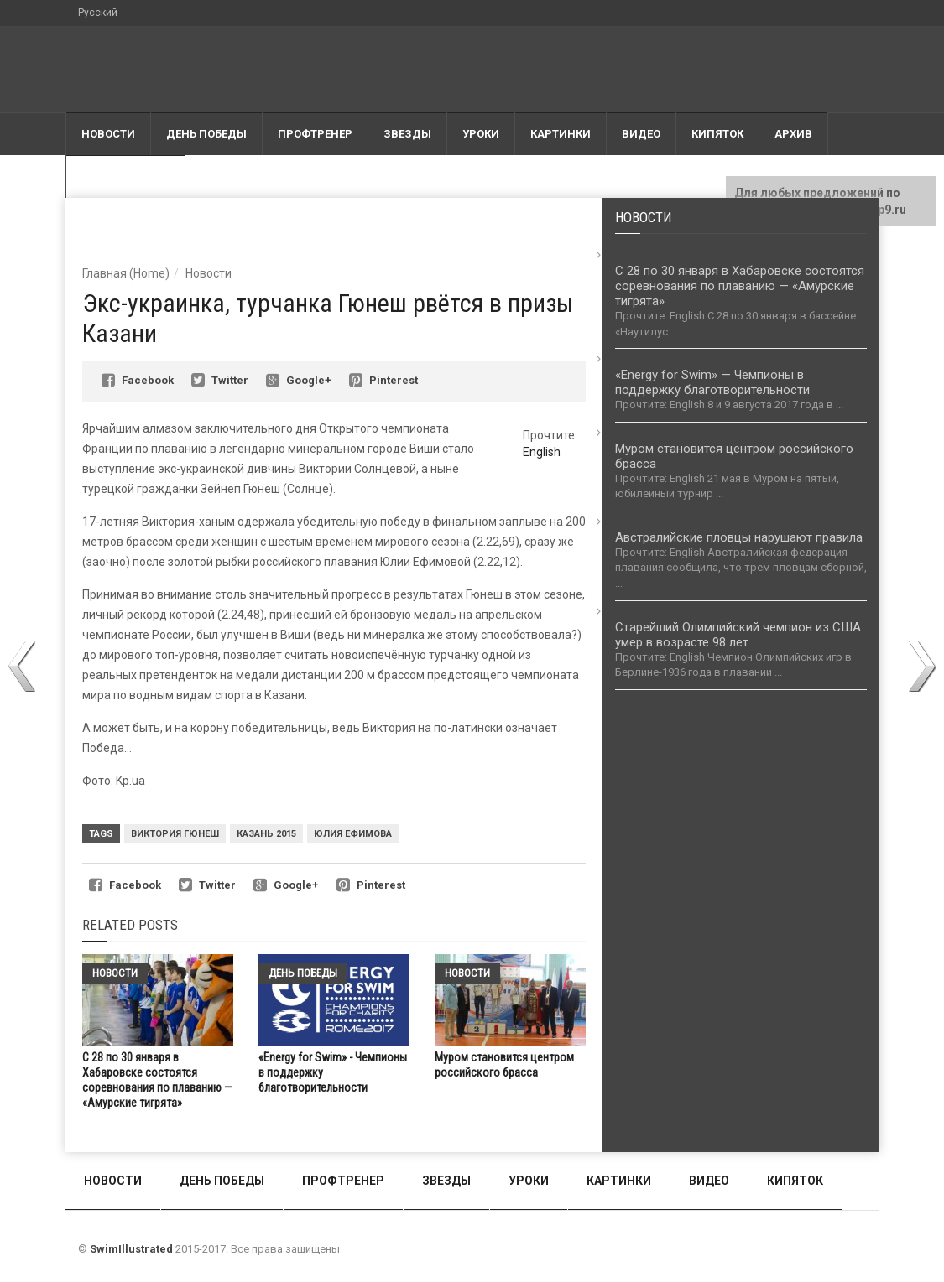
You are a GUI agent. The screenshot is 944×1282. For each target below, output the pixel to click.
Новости (108, 133)
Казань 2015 (266, 833)
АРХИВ (793, 133)
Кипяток (717, 133)
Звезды (407, 133)
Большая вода (125, 176)
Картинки (560, 133)
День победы (206, 133)
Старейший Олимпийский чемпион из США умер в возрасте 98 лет (738, 635)
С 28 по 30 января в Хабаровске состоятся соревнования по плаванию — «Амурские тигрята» (739, 286)
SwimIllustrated (131, 1249)
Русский (97, 12)
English (542, 452)
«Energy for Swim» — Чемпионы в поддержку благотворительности (712, 382)
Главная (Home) (126, 273)
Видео (641, 133)
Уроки (480, 133)
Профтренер (315, 133)
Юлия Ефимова (353, 833)
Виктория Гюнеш (175, 833)
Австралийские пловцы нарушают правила (739, 537)
